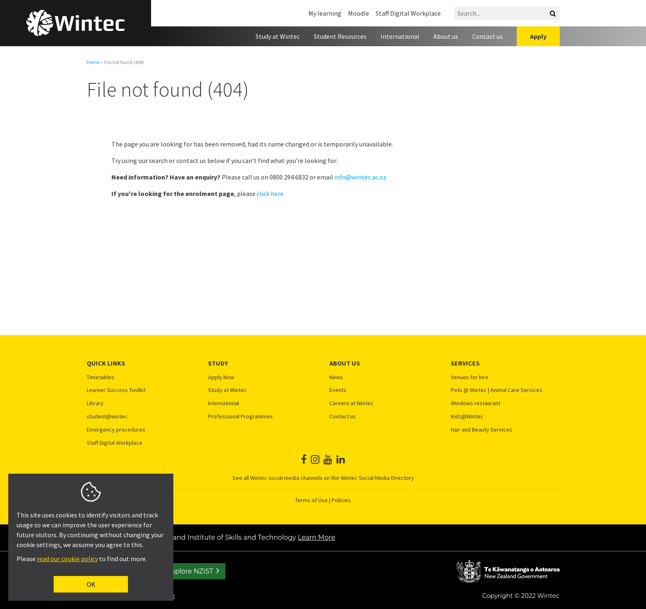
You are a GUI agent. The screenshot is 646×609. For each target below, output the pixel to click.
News (336, 377)
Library (95, 403)
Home (93, 62)
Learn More (316, 537)
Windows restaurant (475, 403)
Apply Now (221, 377)
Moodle (358, 13)
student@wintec (107, 416)
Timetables (100, 377)
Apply (538, 36)
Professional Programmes (240, 416)
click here (270, 193)
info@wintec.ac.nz (360, 177)
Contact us (487, 36)
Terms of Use (311, 500)
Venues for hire (469, 377)
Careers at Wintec (351, 403)
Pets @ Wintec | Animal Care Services (496, 390)
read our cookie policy (67, 559)
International (400, 36)
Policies (341, 500)
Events (337, 390)
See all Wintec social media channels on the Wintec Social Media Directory (323, 478)
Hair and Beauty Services (481, 429)
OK (91, 584)
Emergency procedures (116, 429)
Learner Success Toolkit (116, 390)
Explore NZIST (190, 571)
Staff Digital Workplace (408, 13)
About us (445, 36)
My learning (324, 13)
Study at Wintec (278, 36)
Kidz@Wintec (467, 416)
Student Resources (340, 36)
